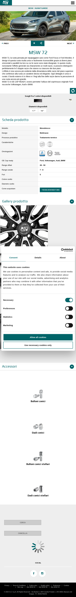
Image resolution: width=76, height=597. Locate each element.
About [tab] (63, 257)
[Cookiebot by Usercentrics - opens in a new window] (61, 250)
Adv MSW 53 (55, 587)
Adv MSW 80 (43, 587)
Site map (20, 587)
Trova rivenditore (51, 190)
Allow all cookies (38, 337)
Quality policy (45, 585)
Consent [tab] (13, 257)
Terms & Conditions (19, 585)
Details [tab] (38, 257)
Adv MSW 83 (31, 587)
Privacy (6, 585)
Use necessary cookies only (38, 345)
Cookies (66, 585)
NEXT (71, 43)
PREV (5, 43)
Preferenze (56, 585)
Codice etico (33, 585)
